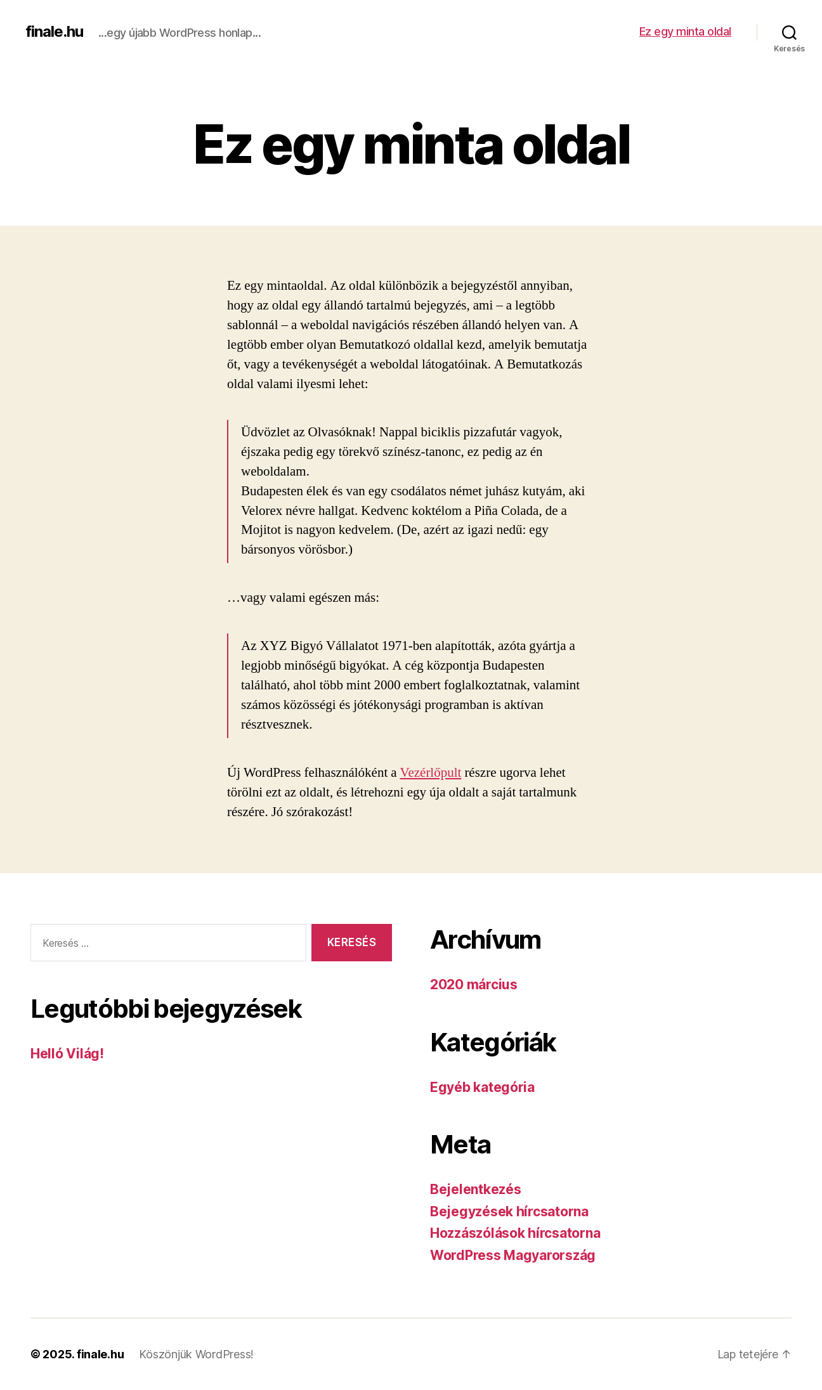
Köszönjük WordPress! (196, 1354)
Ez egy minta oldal (685, 31)
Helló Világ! (67, 1054)
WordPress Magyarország (513, 1255)
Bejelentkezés (475, 1189)
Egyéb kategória (482, 1087)
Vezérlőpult (431, 772)
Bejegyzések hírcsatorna (509, 1211)
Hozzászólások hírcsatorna (515, 1233)
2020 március (474, 984)
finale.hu (54, 31)
